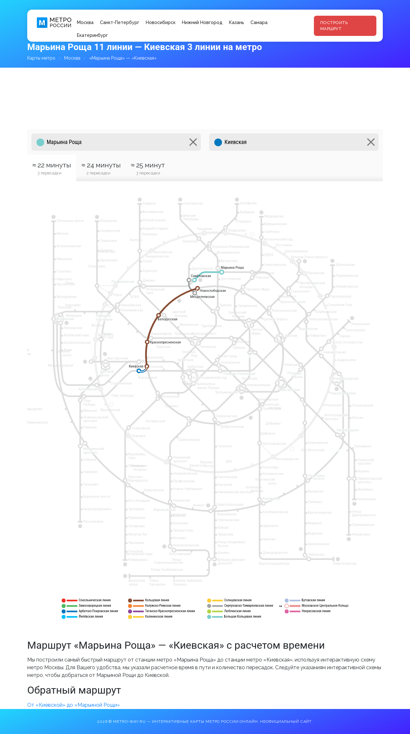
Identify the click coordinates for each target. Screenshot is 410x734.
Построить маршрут (334, 25)
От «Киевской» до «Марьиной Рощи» (73, 705)
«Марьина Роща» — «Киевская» (123, 58)
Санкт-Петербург (119, 22)
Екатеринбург (92, 35)
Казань (236, 22)
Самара (258, 22)
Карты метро (41, 58)
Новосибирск (161, 22)
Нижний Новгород (202, 22)
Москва (85, 22)
